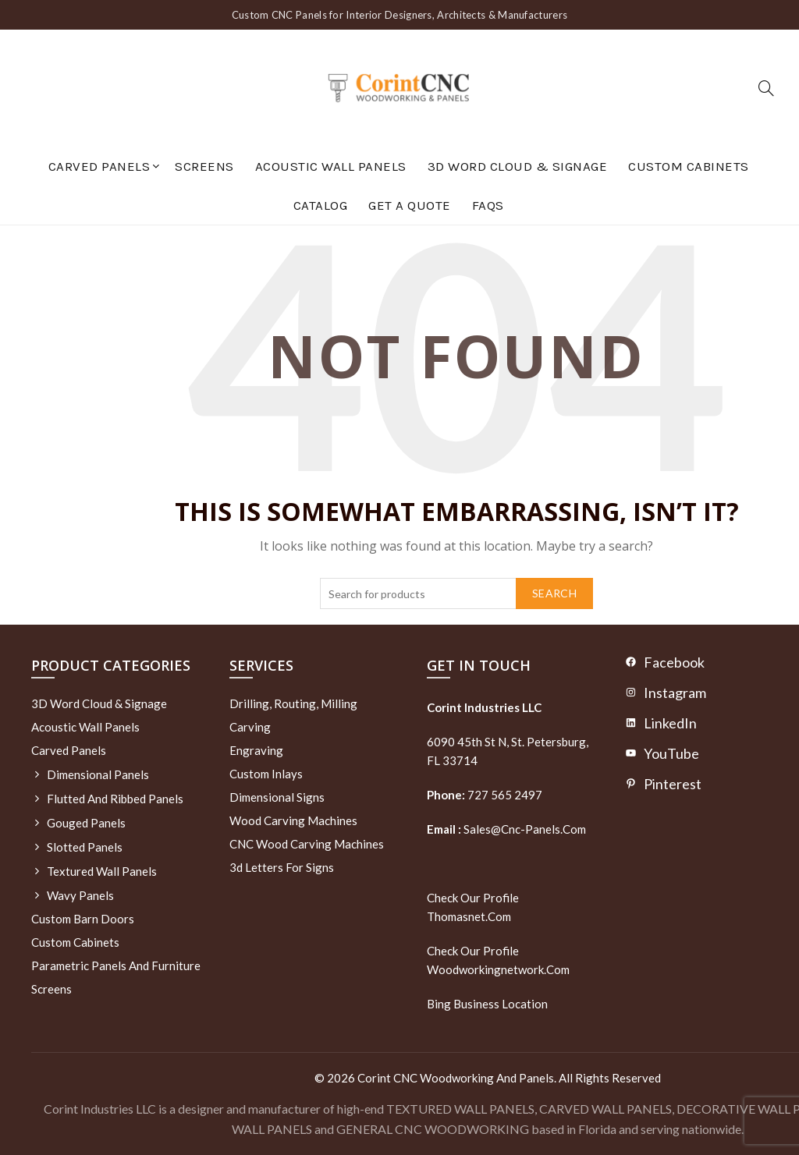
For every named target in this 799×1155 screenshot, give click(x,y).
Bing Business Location (487, 1004)
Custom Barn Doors (82, 919)
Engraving (256, 750)
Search (554, 593)
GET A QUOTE (409, 205)
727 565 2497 (503, 795)
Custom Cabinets (688, 166)
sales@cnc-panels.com (506, 829)
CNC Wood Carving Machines (306, 844)
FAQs (488, 205)
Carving (250, 727)
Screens (204, 166)
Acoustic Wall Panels (331, 166)
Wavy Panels (80, 895)
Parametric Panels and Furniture (116, 965)
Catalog (320, 205)
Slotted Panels (85, 847)
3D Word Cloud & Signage (518, 166)
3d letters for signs (281, 867)
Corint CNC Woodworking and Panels (455, 1078)
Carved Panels (99, 166)
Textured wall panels (102, 871)
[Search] (766, 88)
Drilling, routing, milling (293, 703)
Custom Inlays (266, 774)
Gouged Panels (86, 823)
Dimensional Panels (98, 774)
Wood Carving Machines (293, 820)
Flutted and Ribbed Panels (115, 799)
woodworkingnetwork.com (498, 969)
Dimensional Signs (277, 797)
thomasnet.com (469, 916)
